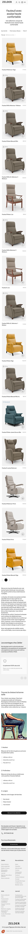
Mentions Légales (6, 909)
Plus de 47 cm (7, 762)
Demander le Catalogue (4, 911)
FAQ (2, 897)
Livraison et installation (4, 901)
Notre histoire (5, 864)
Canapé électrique (20, 881)
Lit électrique (18, 883)
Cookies (3, 915)
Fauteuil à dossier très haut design (20, 912)
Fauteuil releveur (19, 877)
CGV (2, 907)
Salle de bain (18, 868)
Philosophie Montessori (4, 871)
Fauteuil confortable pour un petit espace (20, 903)
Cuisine (17, 870)
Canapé (17, 879)
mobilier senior (19, 628)
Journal (3, 873)
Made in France (5, 868)
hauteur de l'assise (8, 604)
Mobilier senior (19, 884)
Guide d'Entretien (6, 914)
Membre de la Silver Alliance (6, 876)
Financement (4, 899)
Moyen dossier (7, 802)
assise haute (5, 590)
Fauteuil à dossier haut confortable (20, 909)
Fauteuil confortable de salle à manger (20, 906)
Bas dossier (6, 799)
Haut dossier (6, 804)
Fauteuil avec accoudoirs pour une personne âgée (20, 896)
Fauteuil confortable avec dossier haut (20, 900)
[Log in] (16, 2)
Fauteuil (17, 875)
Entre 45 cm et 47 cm (8, 760)
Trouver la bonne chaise (5, 904)
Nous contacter (5, 878)
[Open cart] (22, 2)
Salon (16, 864)
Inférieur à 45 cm (7, 757)
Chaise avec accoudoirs (18, 873)
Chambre (17, 866)
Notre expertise (5, 866)
